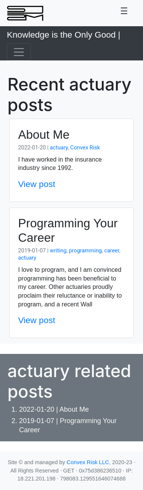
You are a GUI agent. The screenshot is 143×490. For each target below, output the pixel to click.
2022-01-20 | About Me (54, 409)
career (111, 250)
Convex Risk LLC (88, 462)
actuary (59, 147)
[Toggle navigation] (124, 13)
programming (85, 250)
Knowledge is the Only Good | (63, 35)
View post (36, 184)
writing (58, 250)
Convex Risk (85, 147)
